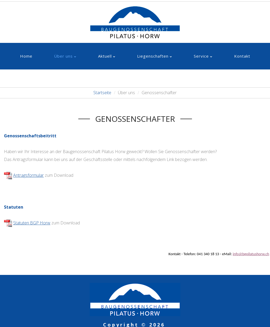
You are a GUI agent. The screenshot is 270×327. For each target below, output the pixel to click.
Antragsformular (28, 175)
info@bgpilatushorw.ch (251, 253)
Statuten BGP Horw (31, 223)
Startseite (102, 92)
